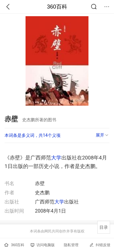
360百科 (57, 7)
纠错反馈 (99, 245)
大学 (56, 158)
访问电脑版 (43, 245)
